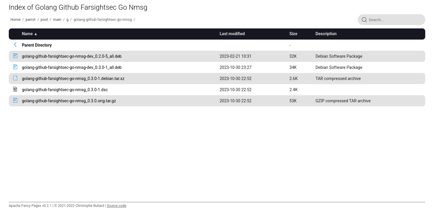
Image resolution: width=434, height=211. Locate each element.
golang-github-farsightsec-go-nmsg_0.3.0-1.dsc (65, 89)
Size (293, 33)
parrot (30, 19)
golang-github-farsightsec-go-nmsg (103, 19)
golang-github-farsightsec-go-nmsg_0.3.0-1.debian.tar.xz (73, 78)
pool (44, 19)
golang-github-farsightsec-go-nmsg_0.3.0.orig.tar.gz (69, 100)
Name (27, 33)
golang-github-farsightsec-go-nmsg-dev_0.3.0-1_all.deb (72, 67)
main (57, 19)
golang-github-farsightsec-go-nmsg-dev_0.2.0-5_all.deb (72, 56)
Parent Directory (37, 45)
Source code (116, 206)
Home (15, 19)
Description (325, 33)
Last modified (232, 33)
